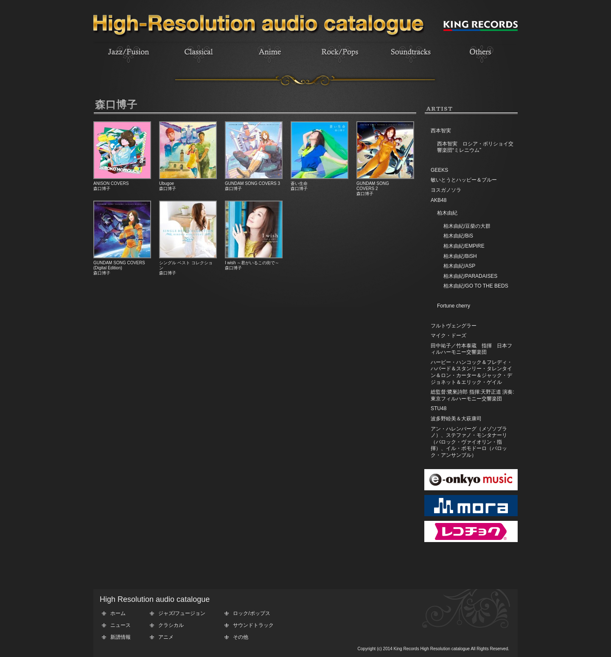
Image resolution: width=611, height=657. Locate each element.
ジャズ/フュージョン (181, 613)
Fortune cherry (453, 306)
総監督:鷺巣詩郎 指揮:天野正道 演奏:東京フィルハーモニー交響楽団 (472, 395)
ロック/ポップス (251, 613)
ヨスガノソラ (446, 190)
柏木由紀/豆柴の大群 (466, 226)
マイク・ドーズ (448, 335)
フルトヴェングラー (453, 326)
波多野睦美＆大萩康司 (456, 419)
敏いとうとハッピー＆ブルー (464, 180)
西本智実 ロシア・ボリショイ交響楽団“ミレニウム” (475, 147)
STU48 (438, 408)
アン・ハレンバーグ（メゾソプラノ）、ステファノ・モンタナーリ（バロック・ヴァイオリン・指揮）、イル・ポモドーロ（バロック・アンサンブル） (469, 442)
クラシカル (171, 625)
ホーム (118, 613)
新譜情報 (120, 637)
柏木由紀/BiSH (460, 256)
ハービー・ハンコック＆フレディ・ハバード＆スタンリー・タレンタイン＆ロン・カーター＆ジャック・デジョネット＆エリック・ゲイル (471, 372)
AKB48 (438, 200)
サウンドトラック (253, 625)
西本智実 (441, 131)
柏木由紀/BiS (458, 236)
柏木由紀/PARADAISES (470, 276)
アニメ (166, 637)
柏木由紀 (447, 213)
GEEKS (439, 170)
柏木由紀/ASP (459, 266)
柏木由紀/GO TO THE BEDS (475, 286)
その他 (240, 637)
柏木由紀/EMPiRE (464, 246)
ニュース (120, 625)
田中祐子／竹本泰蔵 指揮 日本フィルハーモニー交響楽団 (471, 349)
